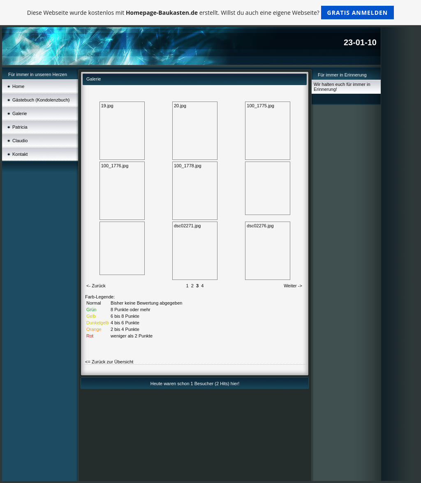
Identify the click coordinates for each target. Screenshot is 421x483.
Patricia (20, 127)
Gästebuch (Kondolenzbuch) (40, 99)
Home (18, 86)
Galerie (19, 113)
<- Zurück (96, 285)
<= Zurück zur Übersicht (109, 361)
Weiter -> (293, 285)
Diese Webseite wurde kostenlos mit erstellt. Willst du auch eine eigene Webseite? (210, 12)
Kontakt (20, 154)
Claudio (20, 140)
